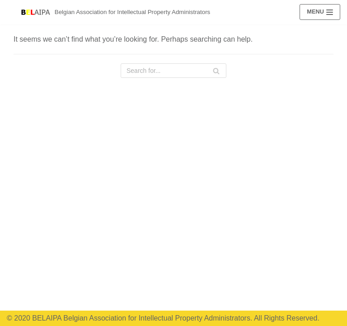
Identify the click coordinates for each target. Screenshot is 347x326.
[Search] (216, 70)
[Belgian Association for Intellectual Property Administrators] (115, 12)
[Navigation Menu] (320, 12)
